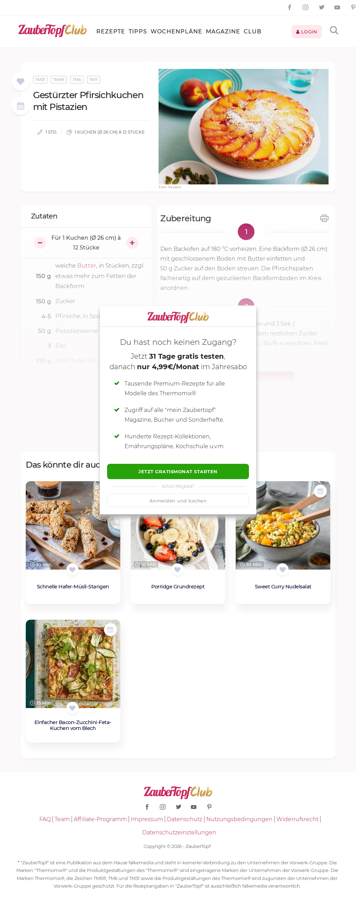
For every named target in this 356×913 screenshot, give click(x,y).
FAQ (45, 819)
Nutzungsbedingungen (239, 819)
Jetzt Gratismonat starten (178, 471)
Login (306, 31)
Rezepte (110, 31)
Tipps (138, 31)
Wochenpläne (176, 31)
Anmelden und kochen (178, 500)
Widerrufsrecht (297, 819)
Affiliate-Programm (100, 819)
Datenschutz (184, 819)
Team (62, 819)
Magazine (223, 31)
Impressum (147, 819)
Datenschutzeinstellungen (179, 832)
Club (252, 31)
